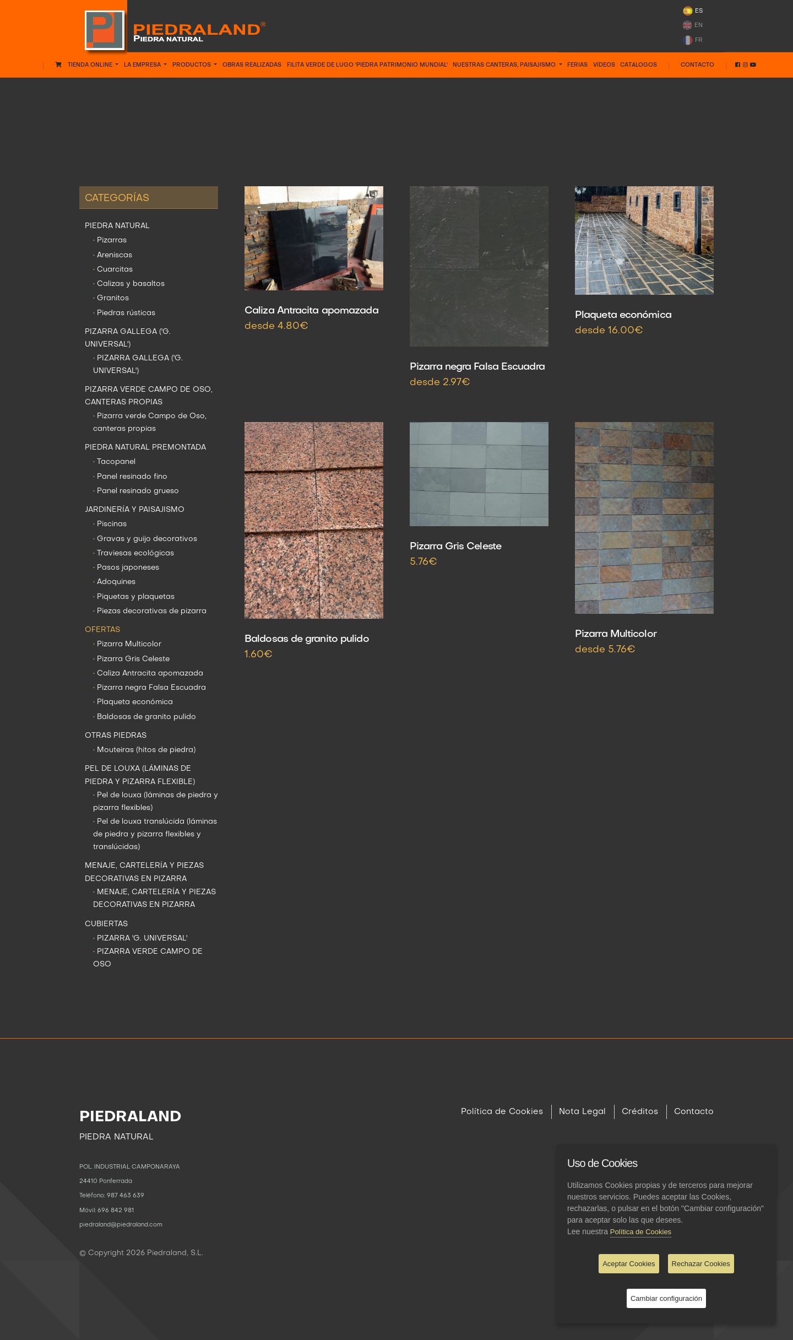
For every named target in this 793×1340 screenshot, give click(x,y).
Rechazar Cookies (701, 1264)
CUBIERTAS (106, 924)
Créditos (640, 1112)
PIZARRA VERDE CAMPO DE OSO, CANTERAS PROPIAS (149, 396)
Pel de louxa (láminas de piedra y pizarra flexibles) (155, 802)
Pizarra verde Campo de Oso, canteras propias (150, 423)
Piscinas (110, 524)
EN (692, 25)
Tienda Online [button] (84, 65)
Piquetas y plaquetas (134, 597)
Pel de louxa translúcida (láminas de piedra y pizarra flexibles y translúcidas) (155, 834)
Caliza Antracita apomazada (148, 673)
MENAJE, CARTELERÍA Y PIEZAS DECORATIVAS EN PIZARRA (144, 872)
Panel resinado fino (130, 476)
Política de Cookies (502, 1112)
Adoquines (114, 582)
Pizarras (110, 240)
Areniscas (112, 255)
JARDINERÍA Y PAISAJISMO (134, 510)
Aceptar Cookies (628, 1264)
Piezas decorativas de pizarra (150, 611)
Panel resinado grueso (136, 491)
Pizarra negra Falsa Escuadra (149, 687)
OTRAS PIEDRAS (115, 735)
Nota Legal (582, 1112)
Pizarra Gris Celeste (131, 659)
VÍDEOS (604, 65)
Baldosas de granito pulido (144, 717)
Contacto (697, 65)
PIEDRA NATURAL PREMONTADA (145, 447)
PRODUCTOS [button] (192, 65)
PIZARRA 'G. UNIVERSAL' (140, 938)
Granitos (111, 298)
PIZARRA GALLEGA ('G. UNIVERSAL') (128, 338)
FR (692, 40)
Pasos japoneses (126, 567)
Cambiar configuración (666, 1298)
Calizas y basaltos (129, 284)
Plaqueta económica (133, 702)
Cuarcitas (113, 269)
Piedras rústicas (124, 313)
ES (692, 11)
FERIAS (577, 65)
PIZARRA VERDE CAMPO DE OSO (148, 958)
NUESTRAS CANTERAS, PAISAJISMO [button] (505, 65)
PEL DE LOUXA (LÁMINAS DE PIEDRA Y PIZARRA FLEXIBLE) (140, 775)
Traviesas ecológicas (133, 553)
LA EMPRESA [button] (143, 65)
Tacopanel (114, 462)
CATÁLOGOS (638, 65)
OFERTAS (396, 102)
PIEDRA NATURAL (117, 226)
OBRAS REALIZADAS (251, 65)
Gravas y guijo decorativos (145, 539)
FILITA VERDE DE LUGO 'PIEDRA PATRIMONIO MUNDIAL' (367, 65)
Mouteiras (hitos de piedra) (144, 750)
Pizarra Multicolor (127, 644)
